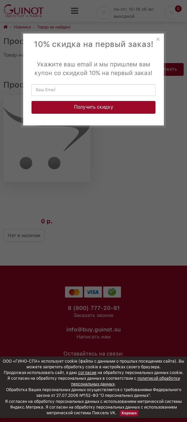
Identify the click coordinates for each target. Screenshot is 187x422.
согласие (87, 372)
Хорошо (129, 413)
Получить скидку (93, 107)
